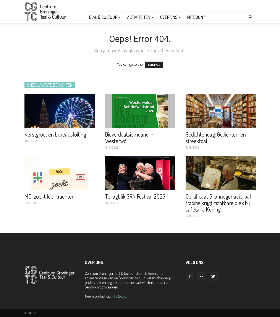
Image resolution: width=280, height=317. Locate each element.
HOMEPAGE (154, 64)
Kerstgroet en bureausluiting (55, 134)
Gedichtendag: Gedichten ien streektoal (216, 137)
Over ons (170, 17)
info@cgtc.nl (120, 296)
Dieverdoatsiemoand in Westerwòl (129, 137)
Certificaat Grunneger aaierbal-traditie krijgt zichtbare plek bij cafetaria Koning (219, 203)
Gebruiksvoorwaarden (101, 287)
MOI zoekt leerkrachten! (50, 196)
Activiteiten (140, 17)
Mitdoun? (196, 17)
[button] (250, 17)
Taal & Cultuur (105, 17)
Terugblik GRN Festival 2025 (135, 196)
